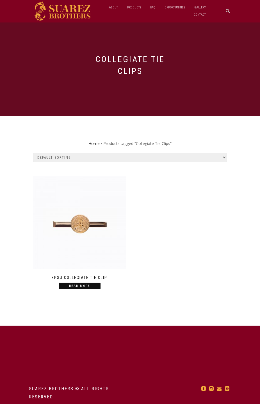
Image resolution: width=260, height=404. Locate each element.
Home (94, 143)
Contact (200, 15)
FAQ (152, 7)
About (113, 7)
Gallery (200, 7)
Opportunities (175, 7)
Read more (79, 286)
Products (134, 7)
